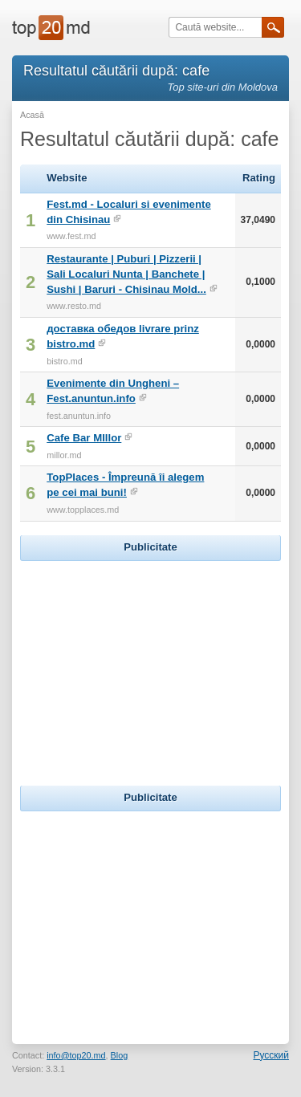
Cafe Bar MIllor (84, 438)
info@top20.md (76, 1055)
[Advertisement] (151, 665)
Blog (119, 1055)
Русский (271, 1055)
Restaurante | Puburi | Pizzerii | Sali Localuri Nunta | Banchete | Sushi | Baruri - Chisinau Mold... (126, 274)
